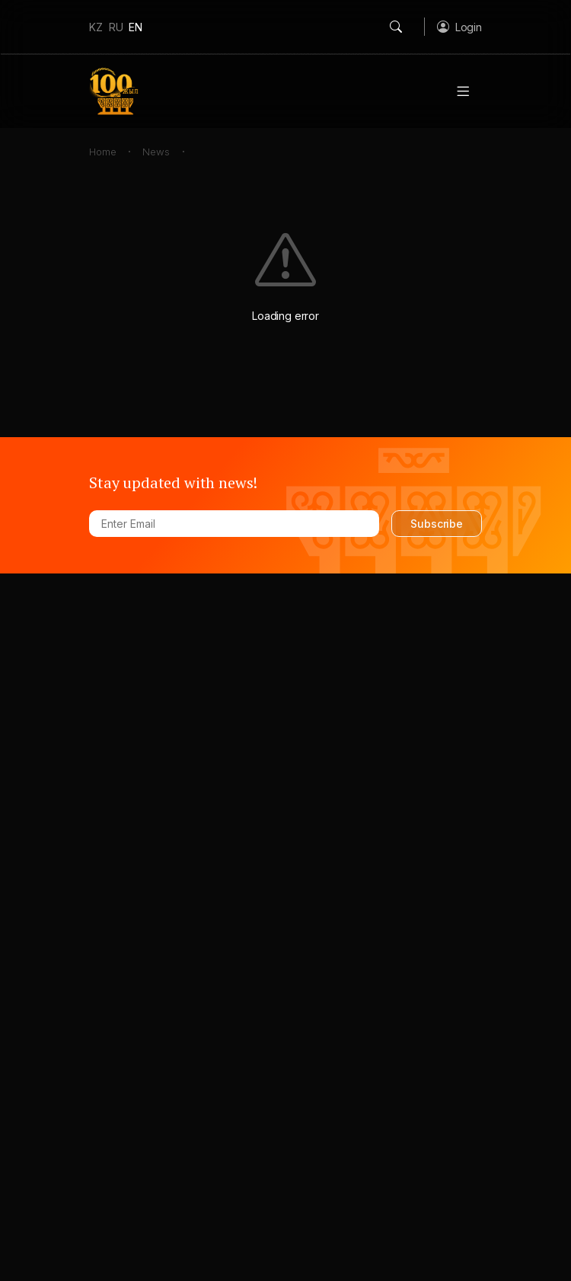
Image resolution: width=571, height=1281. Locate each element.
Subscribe (436, 523)
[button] (459, 27)
